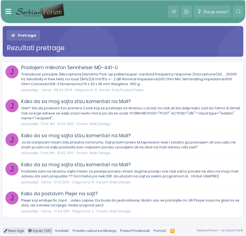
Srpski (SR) (40, 230)
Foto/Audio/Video (128, 90)
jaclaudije (30, 90)
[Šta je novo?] (212, 12)
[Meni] (8, 11)
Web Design (100, 123)
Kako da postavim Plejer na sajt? (59, 193)
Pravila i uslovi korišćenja (94, 230)
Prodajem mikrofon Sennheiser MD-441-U (69, 67)
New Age (14, 230)
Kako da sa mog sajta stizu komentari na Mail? (76, 101)
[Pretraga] (238, 12)
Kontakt (62, 230)
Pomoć (160, 230)
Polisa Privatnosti (135, 230)
